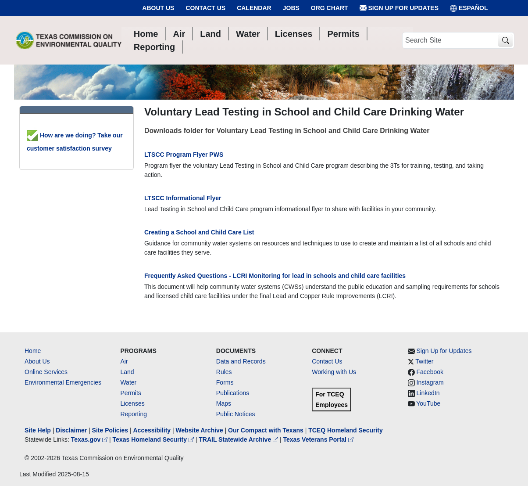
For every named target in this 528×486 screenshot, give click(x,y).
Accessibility (152, 430)
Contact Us (205, 7)
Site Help (38, 430)
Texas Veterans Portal (318, 439)
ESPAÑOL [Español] (469, 8)
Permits (130, 392)
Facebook (430, 371)
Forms (225, 382)
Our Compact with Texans (265, 430)
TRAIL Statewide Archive (239, 439)
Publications (233, 392)
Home (33, 350)
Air (124, 361)
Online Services (46, 371)
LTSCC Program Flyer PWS (183, 154)
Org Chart (329, 7)
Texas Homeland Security (154, 439)
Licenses (132, 403)
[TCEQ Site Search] (505, 40)
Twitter (424, 361)
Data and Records (241, 361)
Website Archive (199, 430)
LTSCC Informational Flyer (182, 198)
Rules (224, 371)
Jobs (291, 7)
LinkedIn (428, 392)
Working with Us (334, 371)
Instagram (430, 382)
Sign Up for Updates (399, 8)
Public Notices (235, 414)
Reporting (133, 414)
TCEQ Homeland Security (345, 430)
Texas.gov (90, 439)
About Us (158, 7)
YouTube (428, 403)
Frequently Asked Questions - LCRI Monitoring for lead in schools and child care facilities (275, 275)
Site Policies (110, 430)
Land (127, 371)
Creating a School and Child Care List (199, 232)
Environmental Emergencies (63, 382)
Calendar (254, 7)
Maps (223, 403)
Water (128, 382)
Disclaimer (71, 430)
